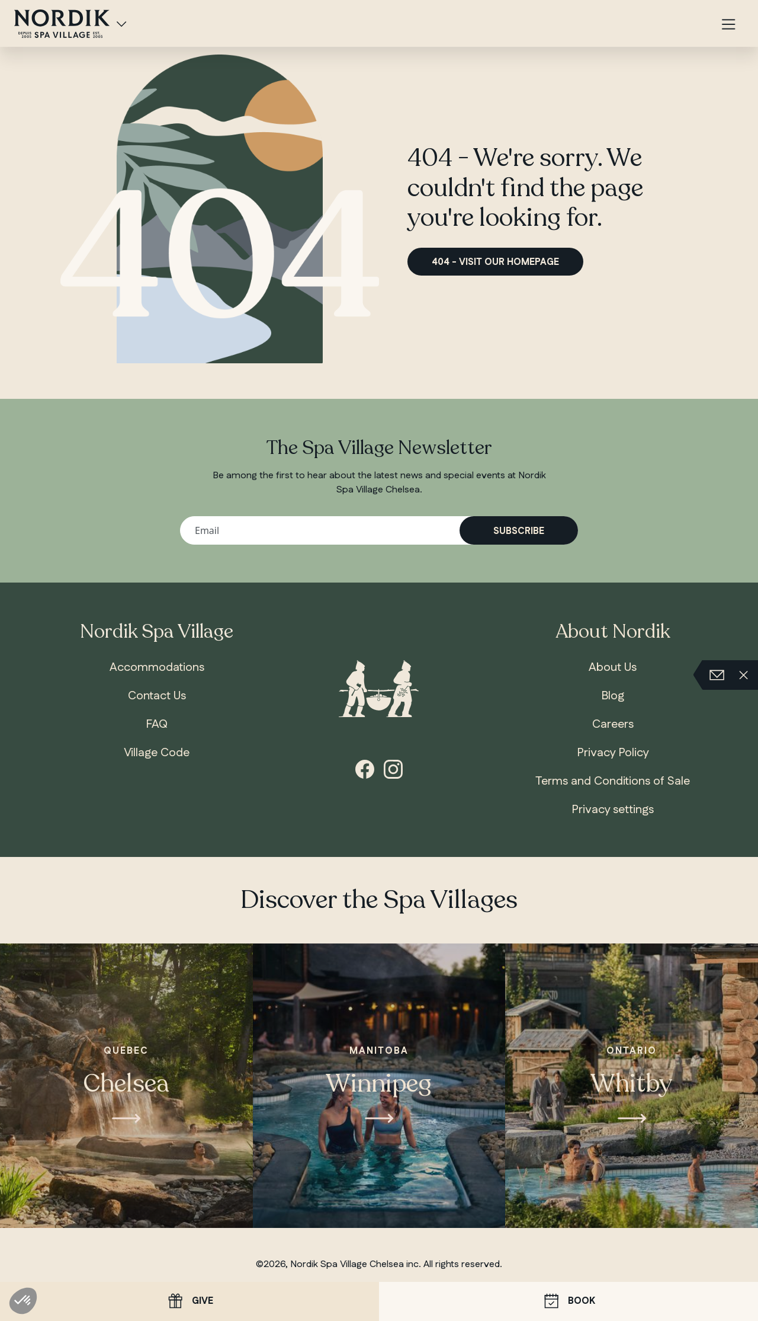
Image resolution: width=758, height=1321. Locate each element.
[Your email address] (379, 530)
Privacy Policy (613, 752)
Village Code (157, 752)
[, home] (62, 22)
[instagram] (393, 768)
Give (189, 1301)
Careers (613, 724)
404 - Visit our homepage (495, 262)
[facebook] (364, 768)
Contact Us (157, 695)
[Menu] (728, 25)
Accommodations (157, 667)
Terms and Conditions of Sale (612, 781)
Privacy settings (612, 809)
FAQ (157, 724)
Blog (612, 695)
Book (568, 1301)
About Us (613, 667)
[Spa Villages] (121, 23)
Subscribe (518, 531)
